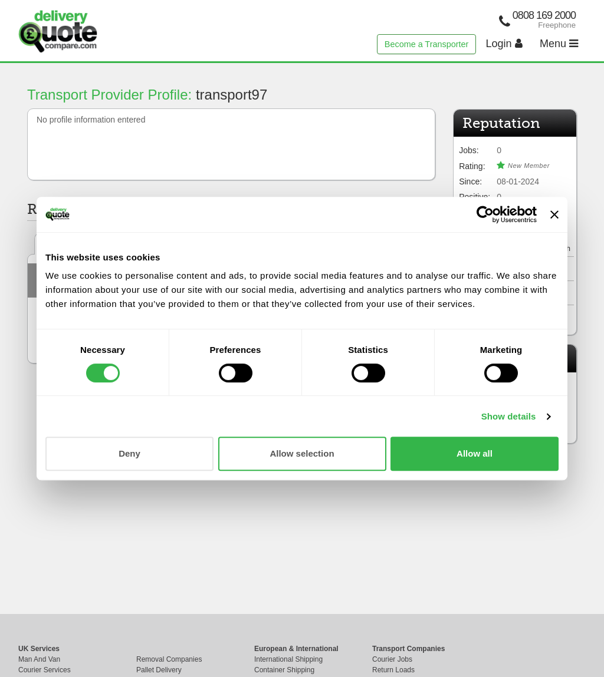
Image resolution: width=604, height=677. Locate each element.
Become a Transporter (426, 44)
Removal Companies (169, 659)
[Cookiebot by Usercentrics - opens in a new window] (485, 214)
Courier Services (44, 670)
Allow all (475, 453)
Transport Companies (408, 649)
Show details (508, 416)
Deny (129, 453)
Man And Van (39, 659)
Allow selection (302, 453)
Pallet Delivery (159, 670)
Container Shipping (284, 670)
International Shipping (288, 659)
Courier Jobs (392, 659)
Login (504, 43)
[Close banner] (554, 214)
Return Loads (393, 670)
